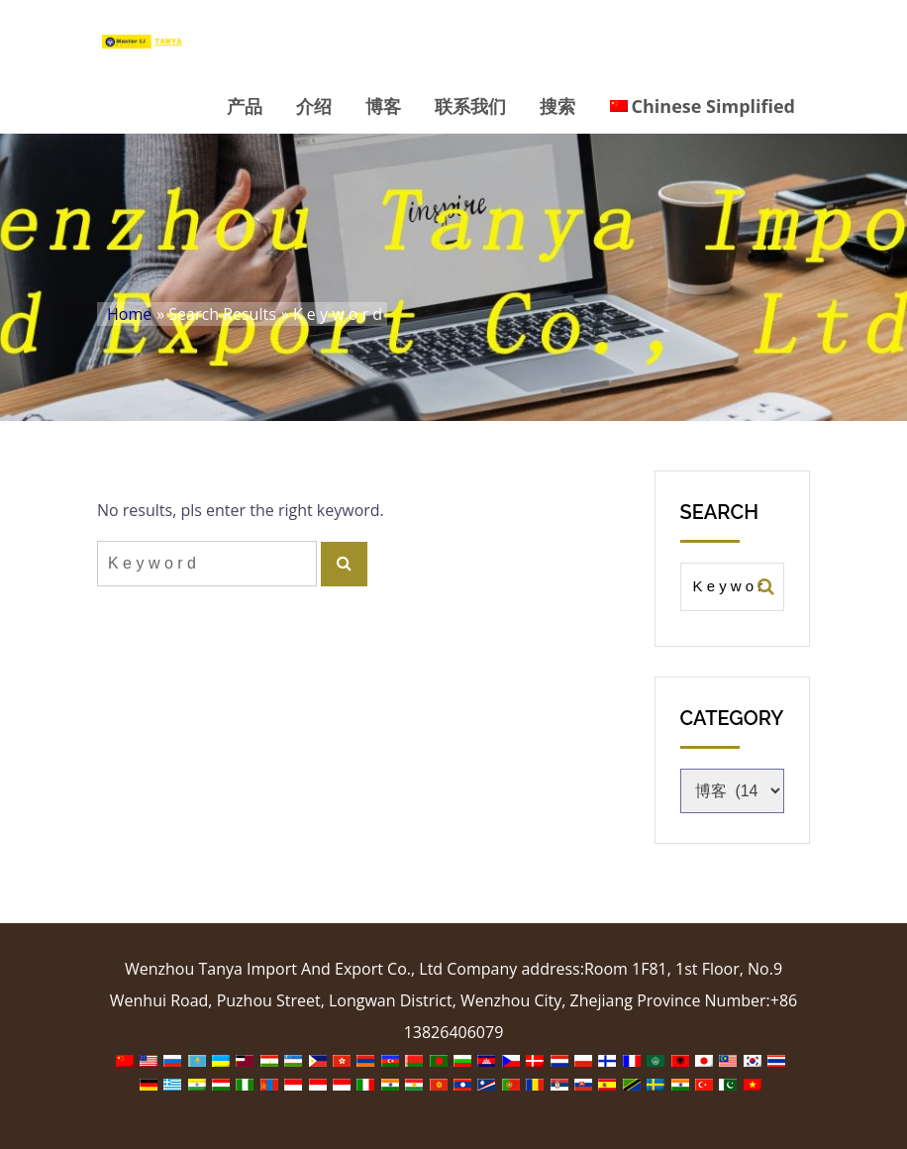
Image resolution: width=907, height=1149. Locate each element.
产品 (244, 106)
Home (129, 314)
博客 (383, 106)
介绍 (314, 106)
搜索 (557, 106)
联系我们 (470, 106)
